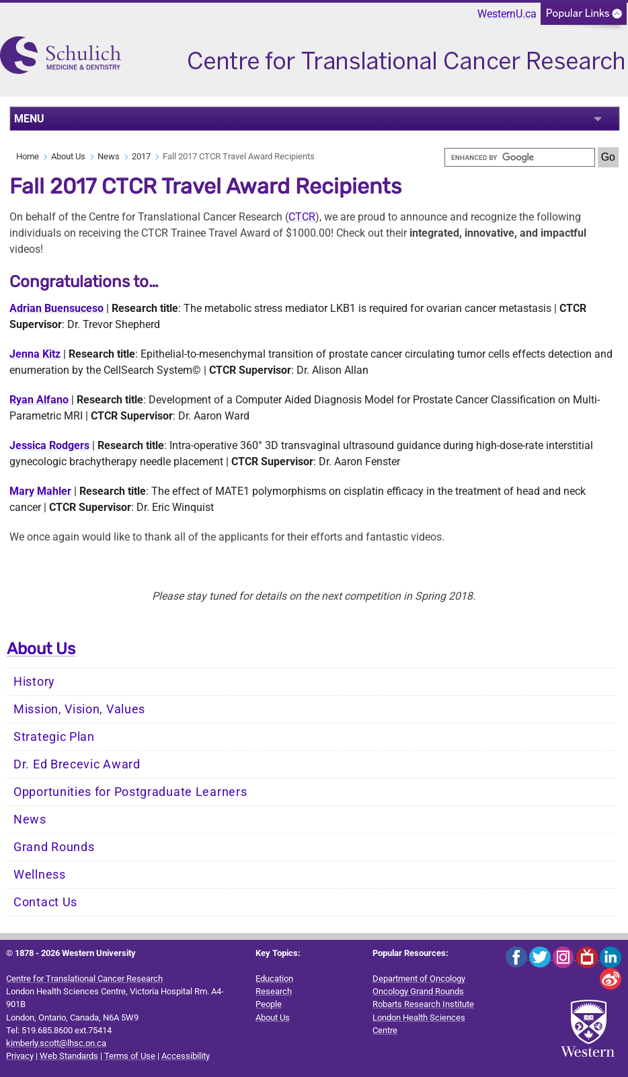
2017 (141, 156)
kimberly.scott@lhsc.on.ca (56, 1043)
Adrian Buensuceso (56, 308)
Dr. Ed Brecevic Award (77, 764)
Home (27, 156)
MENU (29, 118)
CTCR (301, 216)
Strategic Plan (54, 737)
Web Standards (69, 1056)
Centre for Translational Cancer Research (84, 978)
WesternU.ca (507, 13)
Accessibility (185, 1056)
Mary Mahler (40, 491)
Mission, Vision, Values (79, 709)
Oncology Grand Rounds (418, 991)
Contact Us (45, 902)
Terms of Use (129, 1056)
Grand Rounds (53, 847)
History (34, 681)
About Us (68, 156)
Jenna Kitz (35, 354)
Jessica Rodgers (49, 445)
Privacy (20, 1056)
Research (274, 991)
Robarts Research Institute (423, 1004)
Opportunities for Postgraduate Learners (130, 792)
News (108, 156)
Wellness (39, 874)
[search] (519, 157)
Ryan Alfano (39, 399)
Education (274, 978)
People (269, 1004)
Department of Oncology (418, 978)
